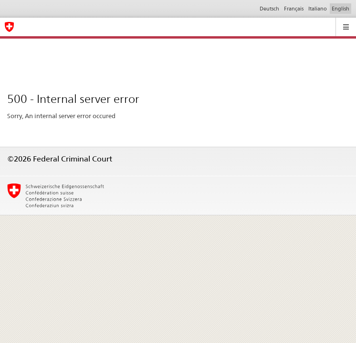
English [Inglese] (340, 8)
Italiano (317, 8)
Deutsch (269, 8)
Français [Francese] (294, 8)
